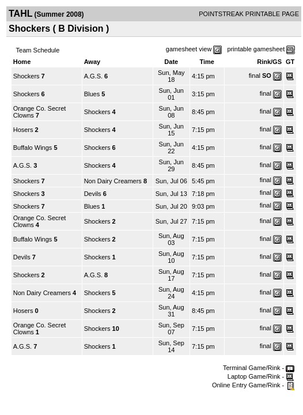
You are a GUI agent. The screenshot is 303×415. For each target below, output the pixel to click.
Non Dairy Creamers (113, 181)
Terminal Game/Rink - (258, 367)
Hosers (23, 129)
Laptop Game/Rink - (261, 376)
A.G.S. (93, 76)
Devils (92, 193)
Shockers (26, 76)
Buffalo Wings (32, 147)
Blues (92, 93)
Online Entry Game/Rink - (253, 385)
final (254, 75)
